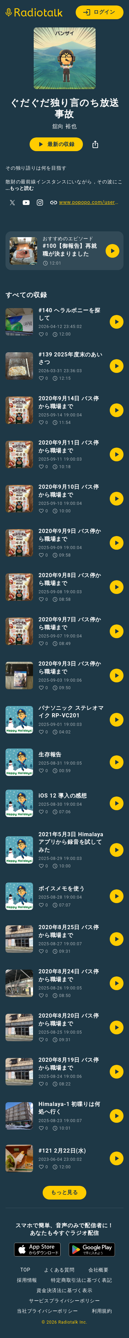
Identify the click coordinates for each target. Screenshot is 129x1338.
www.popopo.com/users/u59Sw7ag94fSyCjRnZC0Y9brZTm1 (86, 202)
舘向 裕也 (64, 126)
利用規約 (102, 1311)
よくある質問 (59, 1270)
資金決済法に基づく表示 (64, 1290)
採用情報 (27, 1280)
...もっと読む (20, 188)
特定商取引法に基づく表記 (81, 1280)
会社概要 (98, 1270)
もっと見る (64, 1192)
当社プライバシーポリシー (47, 1311)
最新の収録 (55, 144)
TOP (25, 1270)
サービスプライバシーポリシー (64, 1300)
